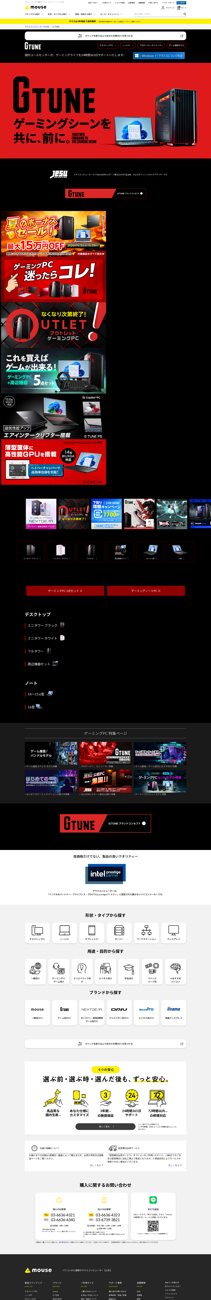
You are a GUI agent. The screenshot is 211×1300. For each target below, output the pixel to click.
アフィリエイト (171, 1294)
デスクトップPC (107, 45)
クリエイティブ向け (82, 971)
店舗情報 (141, 3)
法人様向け (181, 3)
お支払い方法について (89, 1295)
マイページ (168, 8)
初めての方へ (93, 3)
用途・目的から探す (85, 14)
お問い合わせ (153, 3)
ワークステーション (146, 932)
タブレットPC (92, 932)
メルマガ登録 (120, 3)
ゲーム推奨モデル (176, 45)
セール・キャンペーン (111, 14)
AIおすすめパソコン (175, 971)
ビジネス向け (105, 970)
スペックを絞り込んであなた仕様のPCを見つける (130, 36)
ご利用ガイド (106, 3)
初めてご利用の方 (172, 1282)
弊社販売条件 (63, 1242)
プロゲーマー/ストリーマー (151, 45)
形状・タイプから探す (59, 14)
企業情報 (131, 3)
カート (182, 8)
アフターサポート (168, 3)
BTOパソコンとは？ (173, 1286)
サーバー (119, 932)
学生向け (128, 970)
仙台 (138, 1291)
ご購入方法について (89, 1291)
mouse (55, 1291)
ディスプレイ (173, 932)
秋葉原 (139, 1295)
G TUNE (56, 1295)
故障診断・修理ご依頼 (117, 1295)
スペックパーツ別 (152, 971)
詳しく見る (106, 1126)
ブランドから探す (34, 14)
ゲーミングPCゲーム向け (58, 971)
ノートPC (127, 45)
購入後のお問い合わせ (117, 1291)
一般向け (35, 970)
